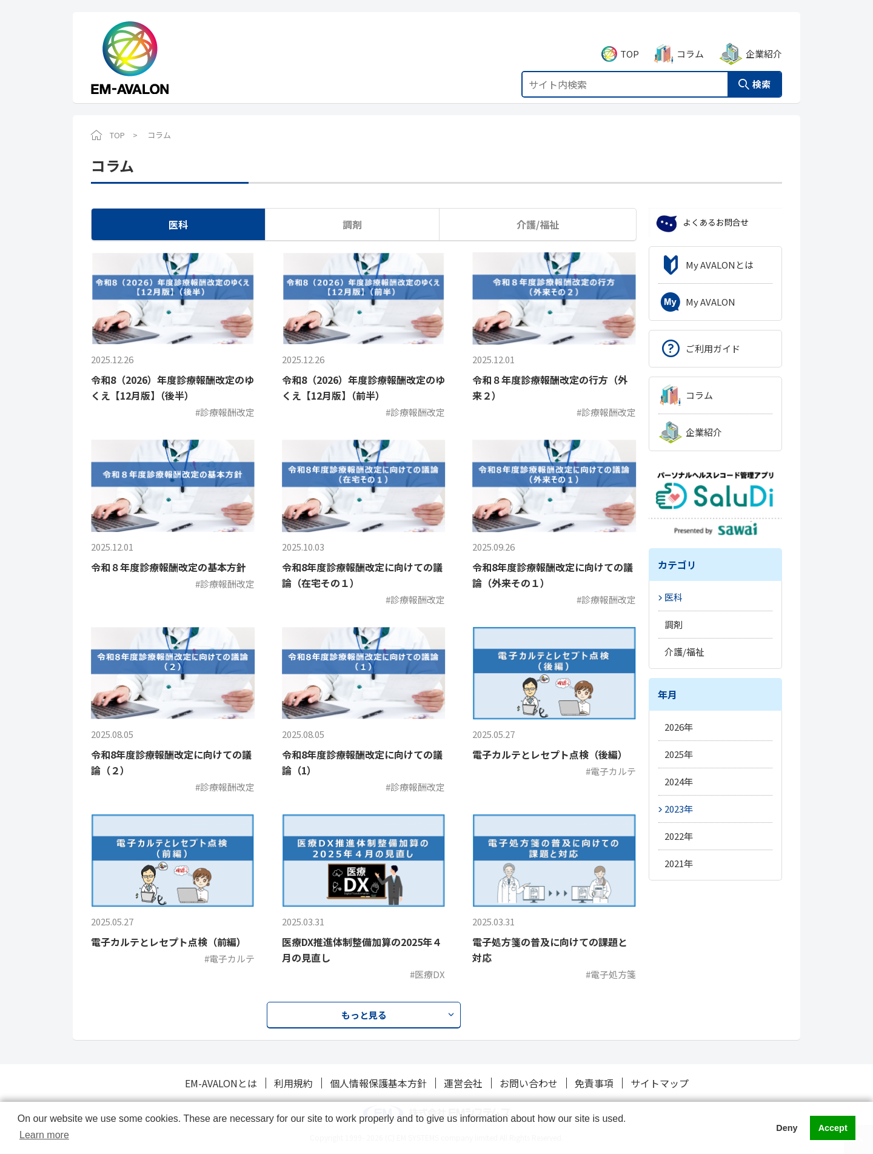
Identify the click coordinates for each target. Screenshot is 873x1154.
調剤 (352, 224)
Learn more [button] (44, 1135)
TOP (629, 40)
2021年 (678, 863)
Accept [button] (833, 1128)
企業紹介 (764, 40)
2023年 (678, 808)
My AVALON (710, 301)
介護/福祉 (538, 224)
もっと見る (364, 1014)
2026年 (678, 726)
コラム (690, 40)
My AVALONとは (720, 264)
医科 (178, 224)
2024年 (678, 781)
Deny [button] (786, 1128)
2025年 (678, 754)
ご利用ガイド (713, 348)
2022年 (678, 836)
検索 (761, 70)
